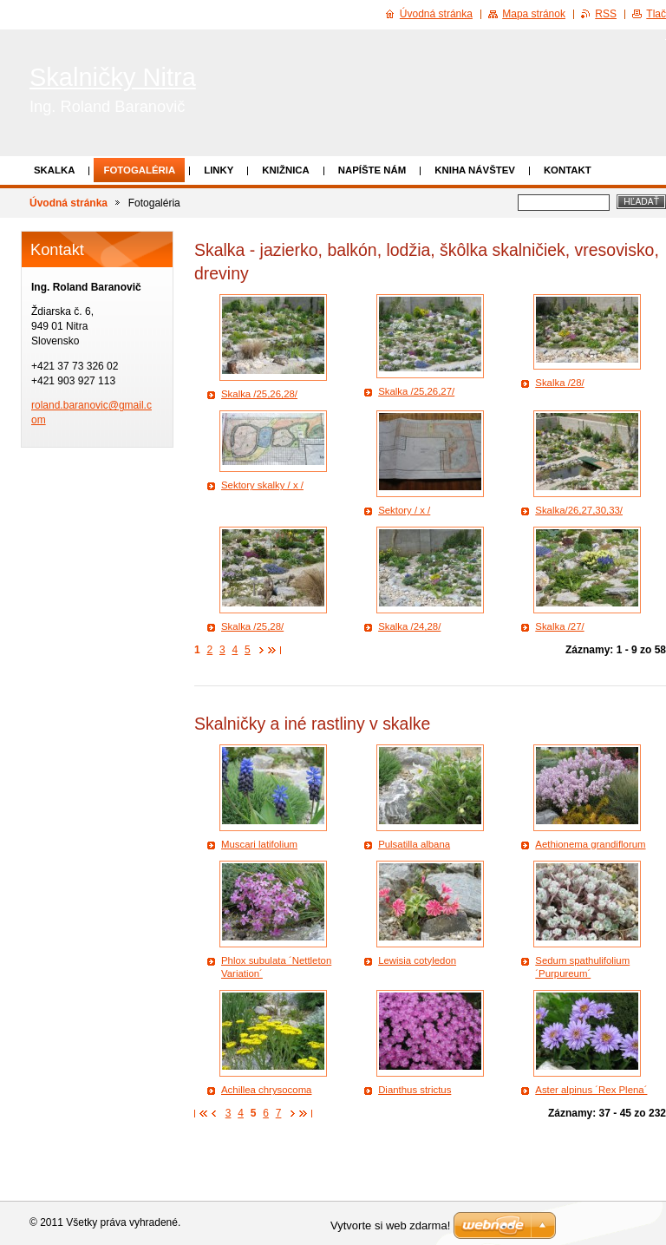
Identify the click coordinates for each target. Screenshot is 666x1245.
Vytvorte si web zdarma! (390, 1225)
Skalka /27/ (559, 626)
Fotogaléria (139, 170)
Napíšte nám (372, 170)
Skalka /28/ (559, 382)
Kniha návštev (474, 170)
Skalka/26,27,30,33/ (579, 510)
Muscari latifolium (259, 844)
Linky (218, 170)
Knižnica (285, 170)
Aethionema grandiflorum (590, 844)
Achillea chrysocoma (266, 1089)
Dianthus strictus (414, 1089)
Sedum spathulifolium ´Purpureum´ (582, 967)
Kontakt (567, 170)
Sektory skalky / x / (262, 485)
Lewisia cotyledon (417, 960)
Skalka (54, 170)
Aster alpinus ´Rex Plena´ (591, 1089)
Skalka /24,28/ (409, 626)
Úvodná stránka (68, 203)
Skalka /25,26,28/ (259, 394)
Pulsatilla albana (414, 844)
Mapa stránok (533, 14)
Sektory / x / (404, 510)
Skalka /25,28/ (252, 626)
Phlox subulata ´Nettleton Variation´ (276, 967)
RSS (606, 14)
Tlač (656, 14)
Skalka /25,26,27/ (416, 391)
